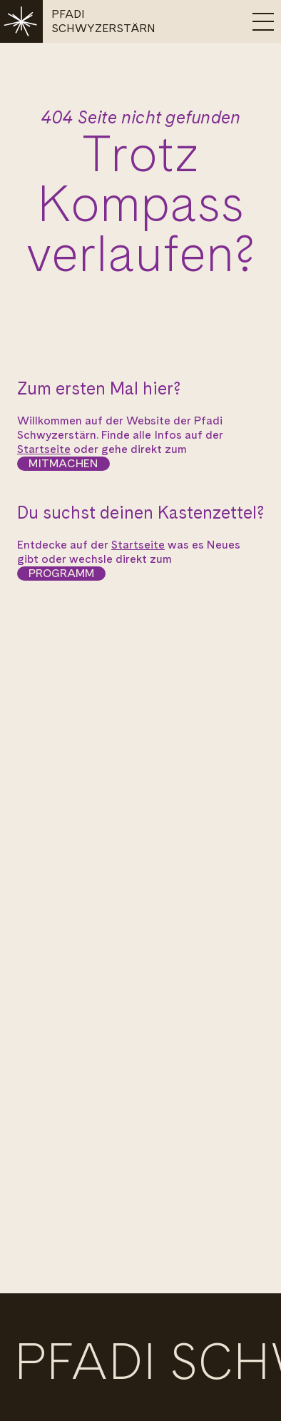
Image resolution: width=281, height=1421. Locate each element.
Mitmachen (63, 463)
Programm (61, 573)
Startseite (44, 449)
